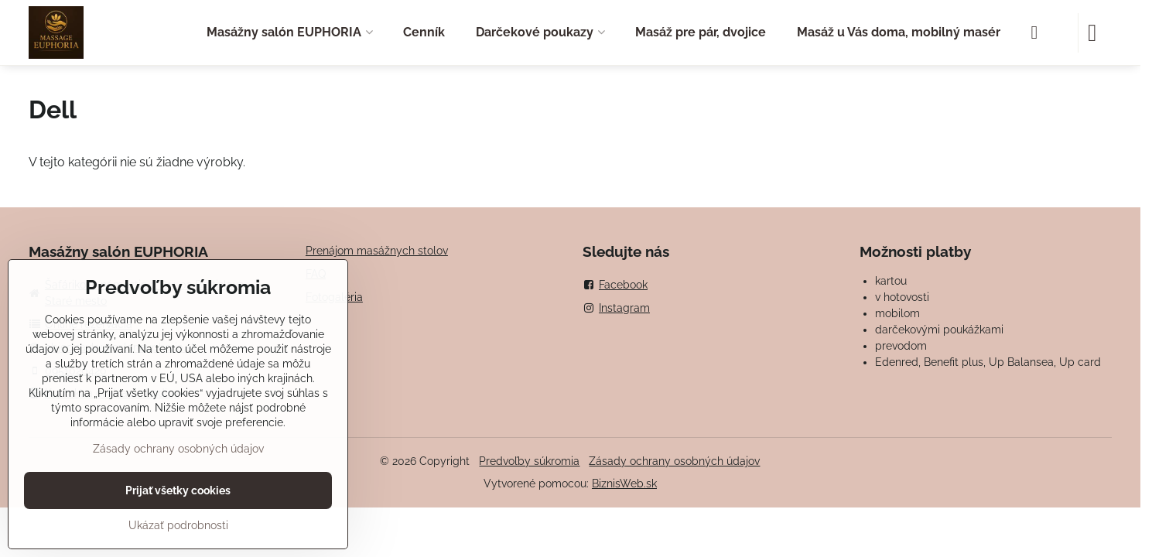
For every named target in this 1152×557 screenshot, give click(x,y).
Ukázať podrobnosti (178, 525)
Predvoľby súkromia (529, 461)
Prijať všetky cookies (178, 490)
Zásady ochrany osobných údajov (674, 461)
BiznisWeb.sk (624, 483)
